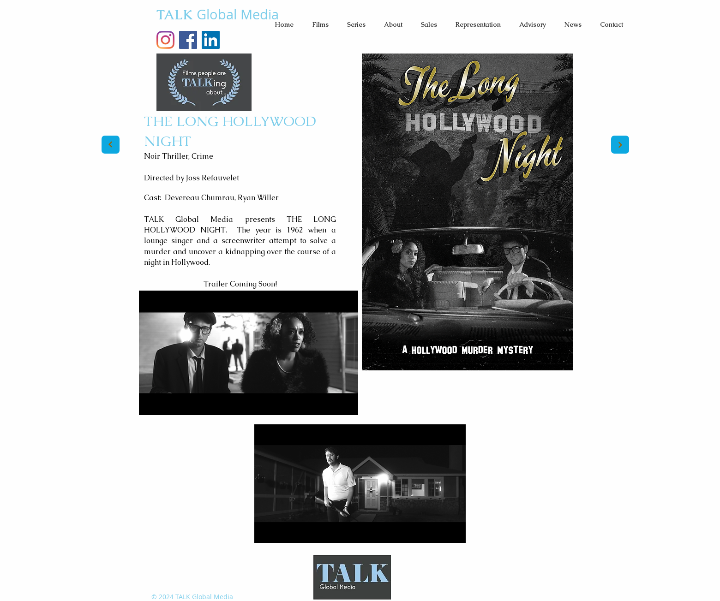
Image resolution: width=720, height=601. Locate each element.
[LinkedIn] (211, 40)
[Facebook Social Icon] (188, 40)
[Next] (111, 145)
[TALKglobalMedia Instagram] (165, 40)
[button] (320, 24)
